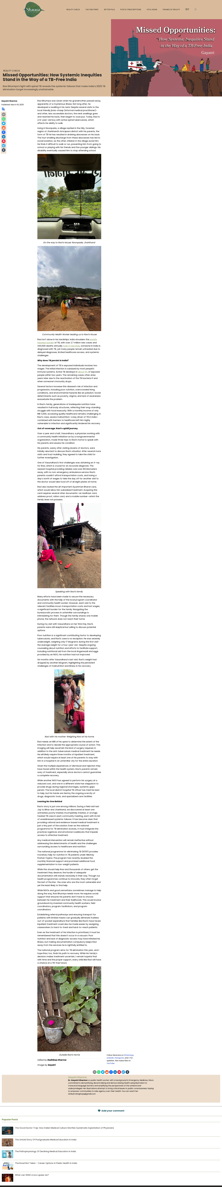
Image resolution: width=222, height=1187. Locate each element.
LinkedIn (110, 1058)
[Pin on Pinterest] (3, 141)
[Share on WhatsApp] (3, 119)
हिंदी (187, 9)
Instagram (119, 1058)
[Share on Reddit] (3, 128)
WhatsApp (129, 1055)
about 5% (83, 371)
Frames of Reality (171, 9)
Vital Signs (152, 9)
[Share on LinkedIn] (3, 137)
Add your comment (111, 1110)
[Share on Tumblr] (3, 150)
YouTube (110, 1063)
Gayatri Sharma (9, 101)
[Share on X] (3, 123)
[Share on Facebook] (3, 132)
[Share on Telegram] (3, 145)
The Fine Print (92, 9)
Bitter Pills (109, 9)
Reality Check (73, 9)
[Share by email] (3, 114)
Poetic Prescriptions (130, 9)
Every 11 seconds (71, 345)
